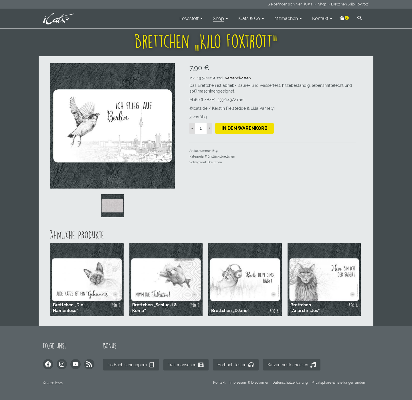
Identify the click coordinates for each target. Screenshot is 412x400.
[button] (338, 382)
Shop (322, 4)
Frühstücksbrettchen (220, 156)
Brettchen (215, 162)
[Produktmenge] (201, 128)
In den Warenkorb (244, 128)
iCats (308, 4)
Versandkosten (238, 78)
